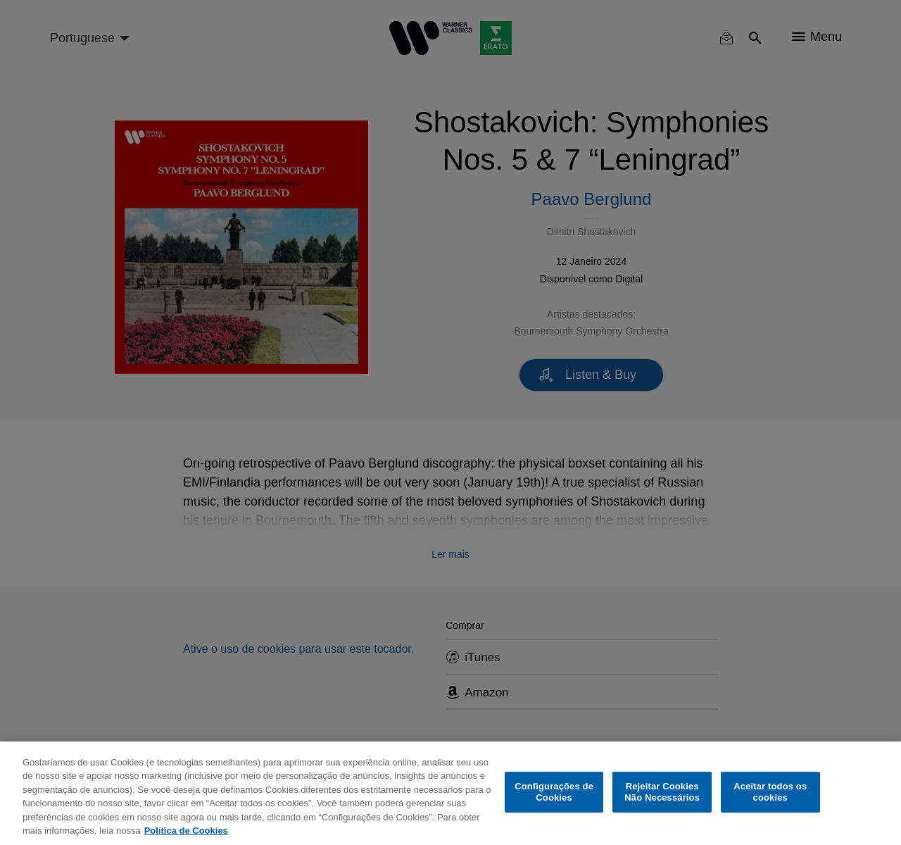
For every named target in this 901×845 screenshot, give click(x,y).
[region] (450, 793)
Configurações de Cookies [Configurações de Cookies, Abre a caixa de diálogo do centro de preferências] (554, 792)
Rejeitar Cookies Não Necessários (662, 792)
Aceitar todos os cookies (770, 792)
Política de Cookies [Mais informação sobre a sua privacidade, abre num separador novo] (186, 830)
